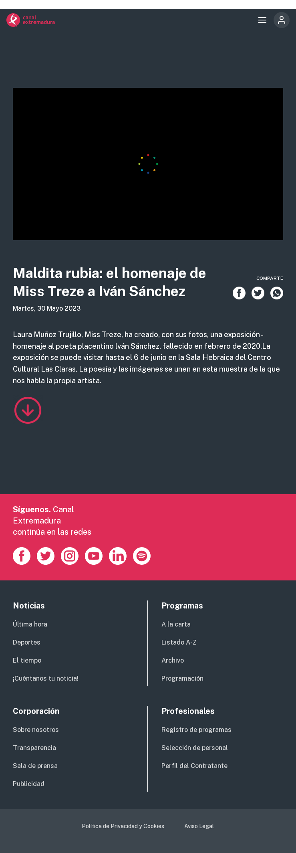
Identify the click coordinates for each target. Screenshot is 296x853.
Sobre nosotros (36, 730)
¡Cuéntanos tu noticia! (46, 678)
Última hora (30, 624)
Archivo (172, 660)
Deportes (26, 642)
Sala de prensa (35, 766)
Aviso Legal (199, 826)
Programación (182, 678)
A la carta (176, 624)
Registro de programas (196, 730)
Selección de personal (194, 748)
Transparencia (34, 748)
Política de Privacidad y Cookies (123, 826)
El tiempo (27, 660)
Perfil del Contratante (194, 766)
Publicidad (28, 784)
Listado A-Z (179, 642)
